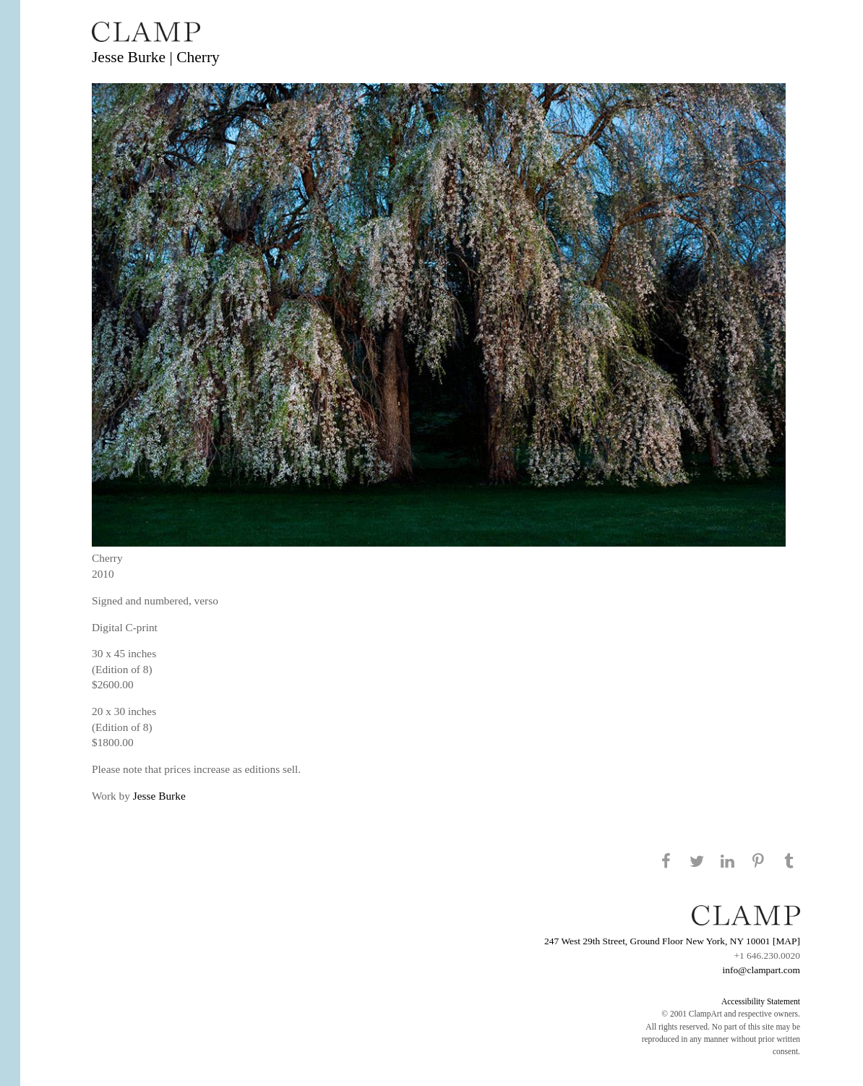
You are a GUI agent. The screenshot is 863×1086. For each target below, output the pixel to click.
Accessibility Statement (760, 1001)
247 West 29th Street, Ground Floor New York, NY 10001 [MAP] (672, 941)
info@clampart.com (761, 970)
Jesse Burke (159, 796)
